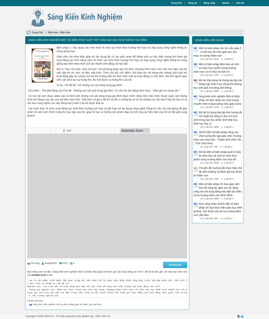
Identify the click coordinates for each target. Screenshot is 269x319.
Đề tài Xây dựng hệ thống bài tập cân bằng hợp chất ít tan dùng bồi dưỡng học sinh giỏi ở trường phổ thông (218, 84)
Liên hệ (240, 3)
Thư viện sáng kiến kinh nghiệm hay (75, 316)
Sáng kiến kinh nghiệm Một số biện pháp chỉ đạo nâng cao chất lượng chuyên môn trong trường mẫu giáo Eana (217, 100)
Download (175, 264)
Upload (225, 3)
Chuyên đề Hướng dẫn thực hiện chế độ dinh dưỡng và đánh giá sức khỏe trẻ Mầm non (218, 171)
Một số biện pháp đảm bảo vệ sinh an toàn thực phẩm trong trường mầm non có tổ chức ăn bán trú (216, 68)
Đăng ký (192, 3)
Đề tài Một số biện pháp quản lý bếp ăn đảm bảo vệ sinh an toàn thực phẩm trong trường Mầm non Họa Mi (217, 155)
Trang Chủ (176, 3)
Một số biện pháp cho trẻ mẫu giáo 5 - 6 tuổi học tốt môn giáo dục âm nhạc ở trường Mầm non (218, 52)
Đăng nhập (209, 3)
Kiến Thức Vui (103, 316)
